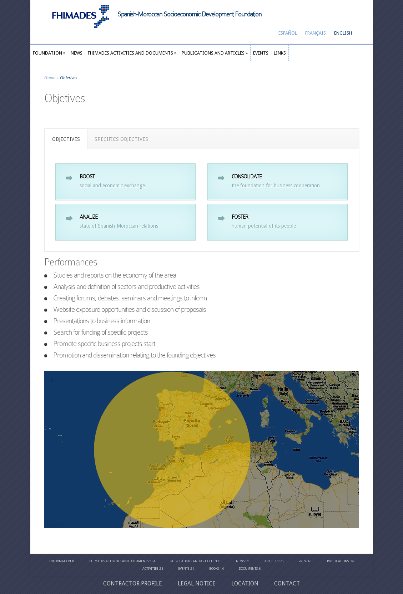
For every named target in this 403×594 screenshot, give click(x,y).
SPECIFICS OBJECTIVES (121, 139)
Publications (338, 561)
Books (214, 568)
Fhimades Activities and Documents (118, 561)
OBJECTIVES (66, 139)
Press (302, 561)
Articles (271, 561)
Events (183, 568)
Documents (248, 568)
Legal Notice (197, 583)
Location (244, 583)
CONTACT (287, 583)
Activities (150, 568)
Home (49, 77)
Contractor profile (132, 583)
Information (60, 561)
